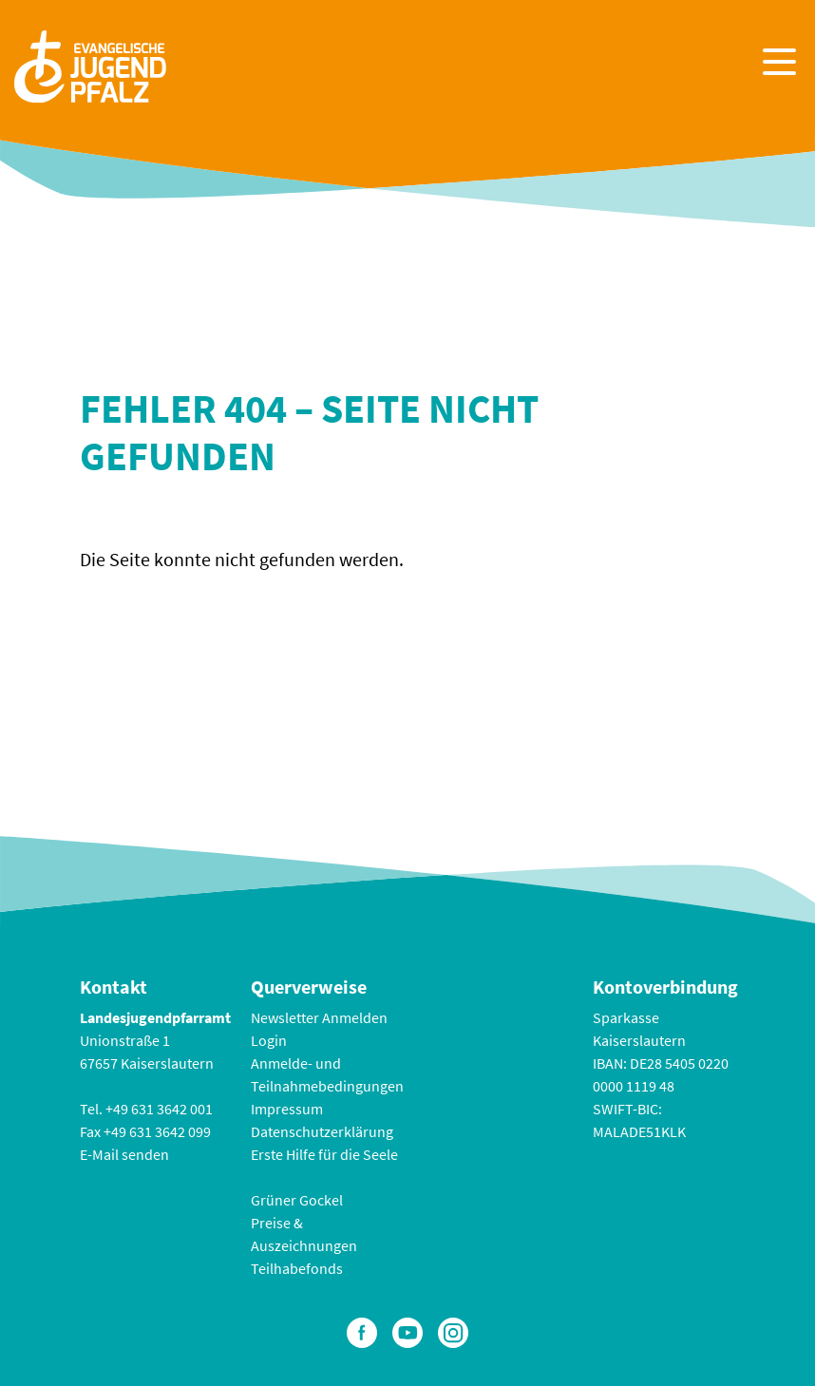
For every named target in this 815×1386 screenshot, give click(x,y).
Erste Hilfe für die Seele (324, 1154)
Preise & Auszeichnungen (304, 1234)
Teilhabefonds (297, 1268)
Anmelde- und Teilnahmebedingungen (327, 1074)
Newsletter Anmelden (319, 1017)
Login (269, 1040)
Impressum (287, 1108)
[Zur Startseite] (90, 64)
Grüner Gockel (297, 1199)
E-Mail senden (124, 1154)
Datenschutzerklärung (322, 1131)
